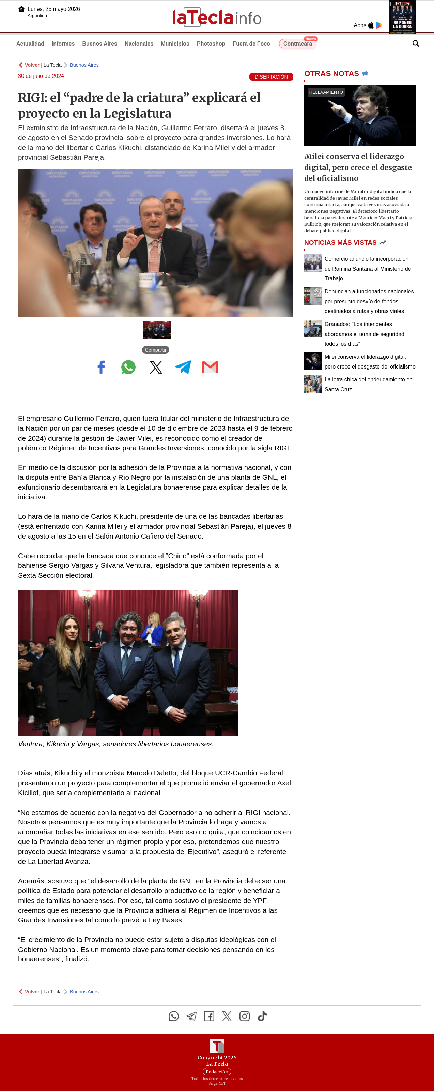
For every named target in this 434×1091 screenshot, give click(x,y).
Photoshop (211, 44)
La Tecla (53, 65)
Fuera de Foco (251, 44)
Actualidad (30, 44)
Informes (63, 44)
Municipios (175, 44)
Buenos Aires (99, 44)
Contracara (299, 43)
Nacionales (139, 44)
